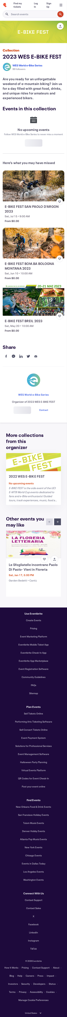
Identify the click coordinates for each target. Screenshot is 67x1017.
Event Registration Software (33, 669)
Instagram (33, 940)
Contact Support (33, 900)
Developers (39, 983)
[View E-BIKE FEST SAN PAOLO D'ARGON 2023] (33, 185)
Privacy (22, 992)
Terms (12, 992)
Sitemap (33, 693)
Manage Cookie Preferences (33, 1000)
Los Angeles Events (33, 871)
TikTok (33, 948)
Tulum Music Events (33, 823)
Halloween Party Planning (33, 762)
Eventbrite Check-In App (33, 652)
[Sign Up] (49, 5)
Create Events (33, 620)
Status (52, 983)
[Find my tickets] (20, 5)
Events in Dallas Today (33, 863)
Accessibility (36, 992)
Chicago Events (33, 855)
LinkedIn (33, 932)
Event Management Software (33, 754)
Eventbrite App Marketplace (33, 660)
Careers (30, 975)
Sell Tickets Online (33, 713)
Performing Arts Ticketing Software (33, 721)
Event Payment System (33, 737)
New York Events (33, 847)
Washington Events (33, 879)
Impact (50, 975)
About (56, 967)
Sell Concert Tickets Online (33, 729)
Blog (11, 975)
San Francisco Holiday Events (33, 814)
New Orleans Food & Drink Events (33, 806)
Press (40, 975)
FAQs (33, 685)
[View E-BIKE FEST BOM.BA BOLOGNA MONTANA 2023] (33, 243)
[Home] (5, 5)
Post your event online (33, 786)
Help (19, 975)
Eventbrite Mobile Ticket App (33, 644)
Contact (43, 410)
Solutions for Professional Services (33, 746)
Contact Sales (33, 908)
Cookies (50, 992)
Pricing (33, 628)
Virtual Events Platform (33, 770)
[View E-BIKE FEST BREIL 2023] (33, 300)
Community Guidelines (34, 677)
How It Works (11, 967)
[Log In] (36, 5)
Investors (13, 983)
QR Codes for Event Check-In (33, 778)
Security (25, 983)
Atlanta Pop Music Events (33, 839)
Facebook (33, 924)
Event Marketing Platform (33, 636)
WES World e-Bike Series (27, 65)
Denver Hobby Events (33, 831)
